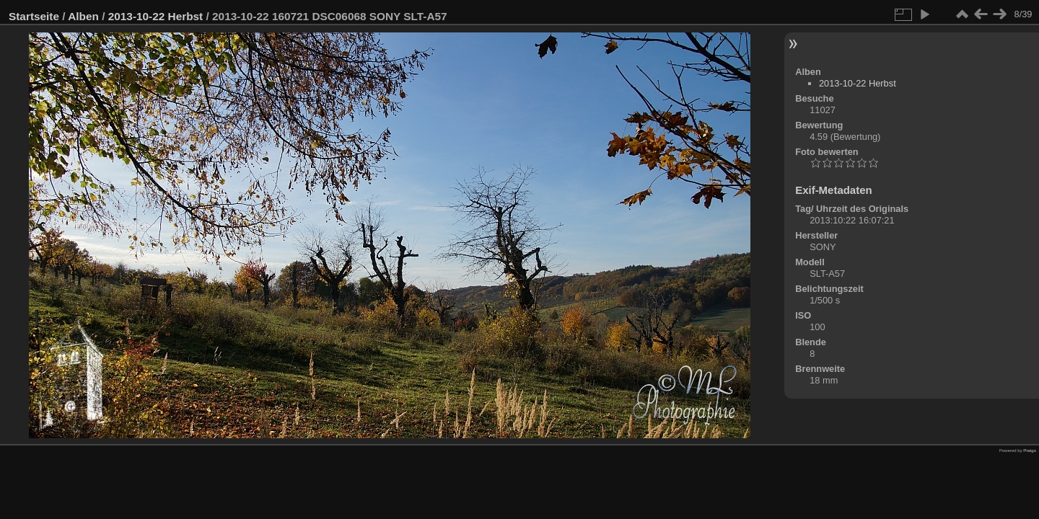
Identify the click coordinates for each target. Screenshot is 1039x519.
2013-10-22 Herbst (155, 16)
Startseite (34, 16)
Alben (83, 16)
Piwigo (1029, 450)
